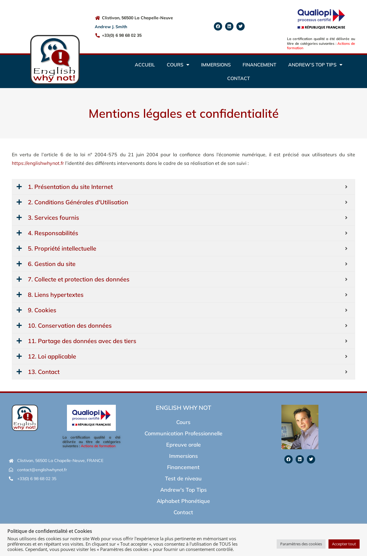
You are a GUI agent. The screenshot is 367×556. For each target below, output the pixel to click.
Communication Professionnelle (183, 433)
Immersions (216, 65)
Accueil (145, 65)
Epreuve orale (183, 444)
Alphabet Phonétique (183, 501)
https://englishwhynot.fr (38, 163)
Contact (238, 78)
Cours (178, 64)
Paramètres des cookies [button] (301, 544)
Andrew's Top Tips (183, 489)
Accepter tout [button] (344, 544)
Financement (259, 65)
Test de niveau (183, 478)
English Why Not (183, 407)
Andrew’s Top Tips (315, 64)
